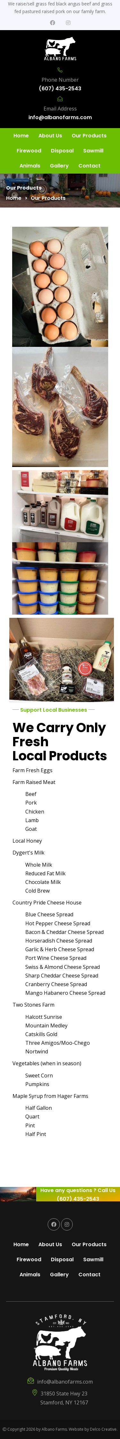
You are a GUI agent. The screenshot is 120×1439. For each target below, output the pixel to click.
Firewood (29, 150)
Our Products (89, 135)
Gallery (59, 165)
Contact (89, 165)
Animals (30, 165)
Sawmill (93, 150)
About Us (50, 135)
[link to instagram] (68, 22)
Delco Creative (103, 1429)
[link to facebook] (52, 22)
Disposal (62, 150)
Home (21, 135)
